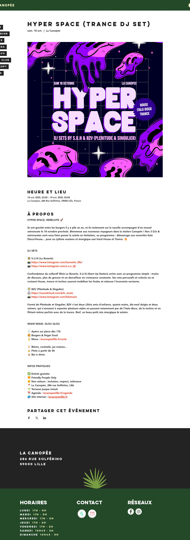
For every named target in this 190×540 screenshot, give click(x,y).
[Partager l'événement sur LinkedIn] (44, 418)
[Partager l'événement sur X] (36, 418)
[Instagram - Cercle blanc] (138, 511)
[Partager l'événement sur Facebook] (28, 418)
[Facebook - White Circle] (131, 511)
